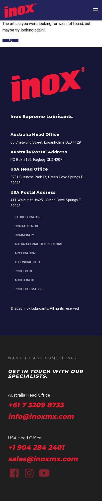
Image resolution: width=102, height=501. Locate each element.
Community (24, 235)
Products (23, 271)
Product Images (28, 289)
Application (24, 253)
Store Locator (27, 217)
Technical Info (27, 262)
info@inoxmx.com (41, 416)
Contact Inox (26, 226)
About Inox (24, 280)
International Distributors (38, 244)
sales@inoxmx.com (43, 459)
